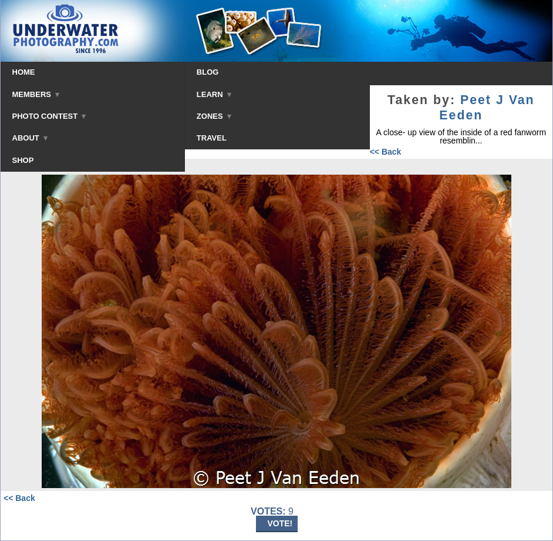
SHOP (23, 160)
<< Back (386, 151)
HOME (23, 72)
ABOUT (30, 137)
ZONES (214, 116)
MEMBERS (36, 94)
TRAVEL (212, 137)
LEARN (214, 94)
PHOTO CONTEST (49, 116)
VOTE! (280, 523)
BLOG (208, 72)
